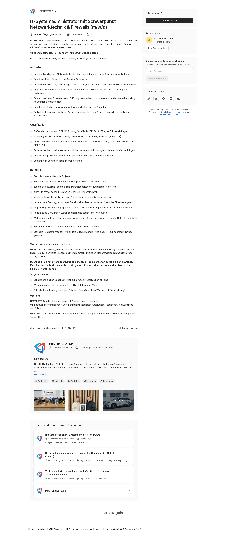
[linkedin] (171, 98)
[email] (178, 98)
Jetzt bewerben (169, 20)
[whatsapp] (156, 98)
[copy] (148, 98)
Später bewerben (157, 78)
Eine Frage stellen (157, 48)
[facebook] (163, 98)
